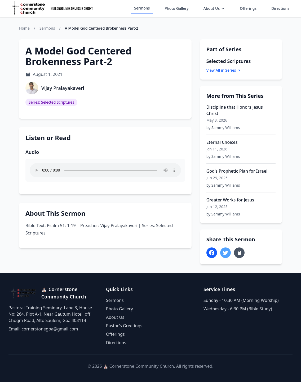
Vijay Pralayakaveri (62, 88)
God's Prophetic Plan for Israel (237, 171)
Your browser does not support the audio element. (105, 170)
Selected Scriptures (228, 61)
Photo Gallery (177, 8)
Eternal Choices (222, 142)
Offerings (248, 8)
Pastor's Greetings (124, 326)
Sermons (142, 8)
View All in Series (223, 70)
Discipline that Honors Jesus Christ (234, 110)
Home (24, 28)
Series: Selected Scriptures (51, 102)
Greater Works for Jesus (230, 200)
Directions (280, 8)
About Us (214, 8)
